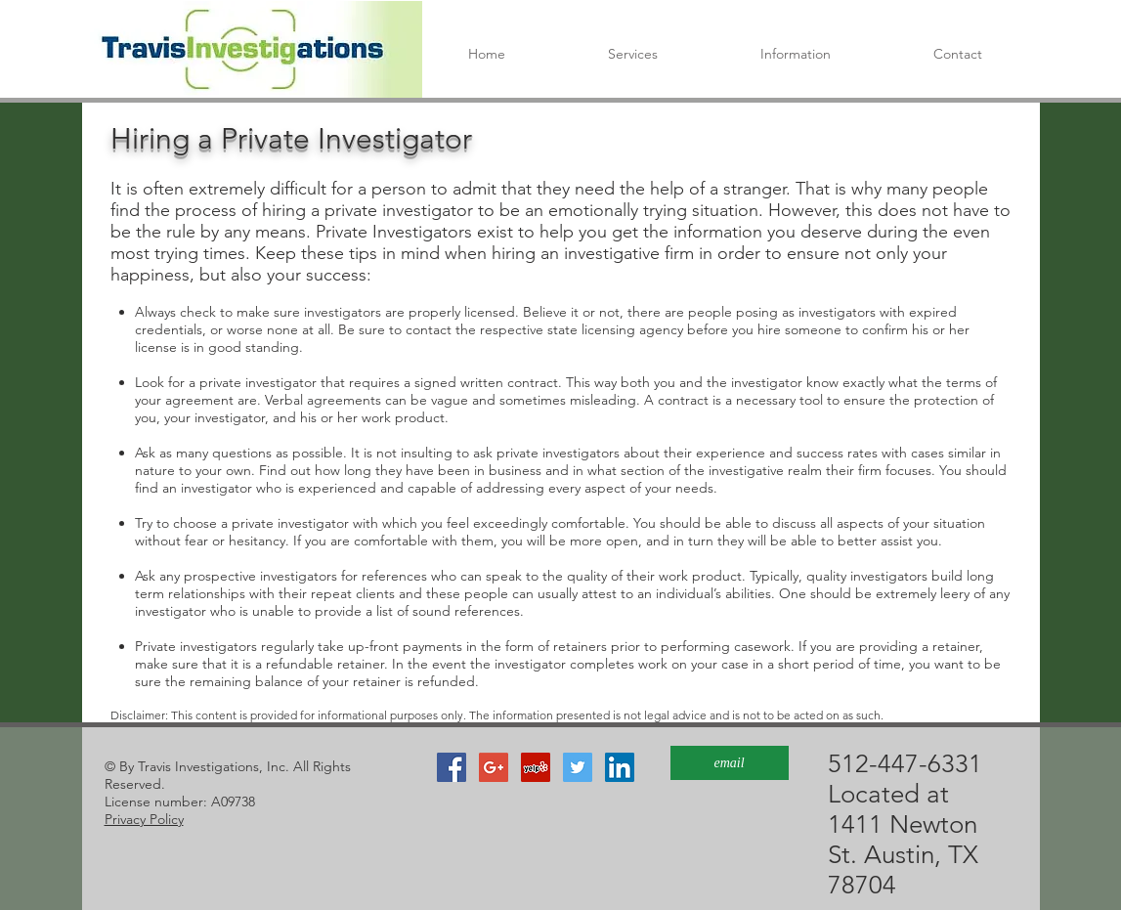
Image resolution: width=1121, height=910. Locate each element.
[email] (729, 763)
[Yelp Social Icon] (535, 767)
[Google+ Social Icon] (493, 767)
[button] (796, 54)
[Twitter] (577, 767)
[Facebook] (451, 767)
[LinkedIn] (619, 767)
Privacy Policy (144, 819)
